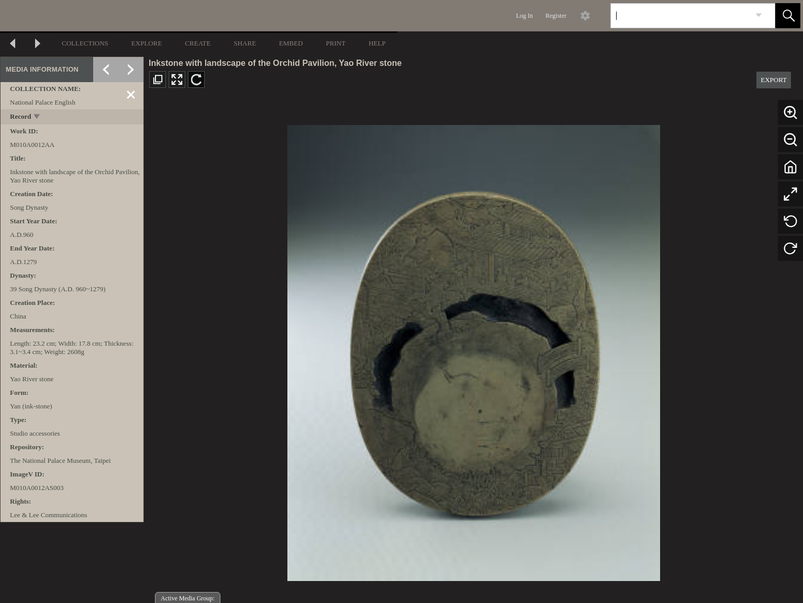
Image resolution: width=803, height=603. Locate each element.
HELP (377, 43)
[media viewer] (473, 350)
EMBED (291, 43)
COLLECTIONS (85, 43)
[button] (787, 15)
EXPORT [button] (774, 80)
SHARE (244, 43)
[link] (759, 15)
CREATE (197, 43)
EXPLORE (146, 43)
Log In (524, 15)
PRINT (336, 43)
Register (555, 15)
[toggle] (37, 117)
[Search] (680, 15)
